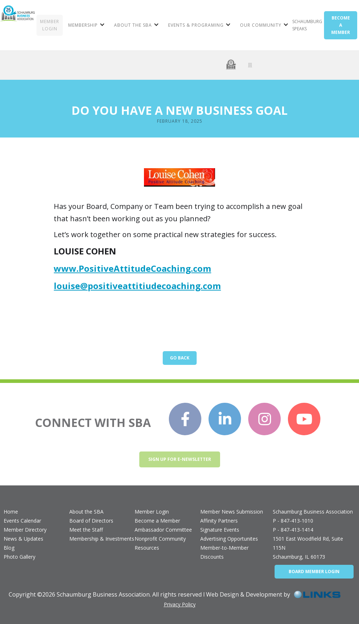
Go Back (179, 358)
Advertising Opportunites (229, 538)
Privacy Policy (180, 604)
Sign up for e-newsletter (179, 459)
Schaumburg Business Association (313, 511)
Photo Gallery (19, 556)
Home (11, 511)
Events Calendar (22, 520)
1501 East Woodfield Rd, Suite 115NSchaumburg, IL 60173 (308, 547)
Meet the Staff (86, 529)
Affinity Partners (219, 520)
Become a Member (157, 520)
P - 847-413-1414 (293, 529)
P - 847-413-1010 (293, 520)
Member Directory (25, 529)
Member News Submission (231, 511)
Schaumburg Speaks (307, 25)
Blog (9, 547)
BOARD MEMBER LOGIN (314, 571)
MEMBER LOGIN (49, 25)
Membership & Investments (101, 538)
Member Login (152, 511)
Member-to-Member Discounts (224, 552)
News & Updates (23, 538)
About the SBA (86, 511)
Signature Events (219, 529)
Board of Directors (91, 520)
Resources (147, 547)
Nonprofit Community (160, 538)
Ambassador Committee (163, 529)
